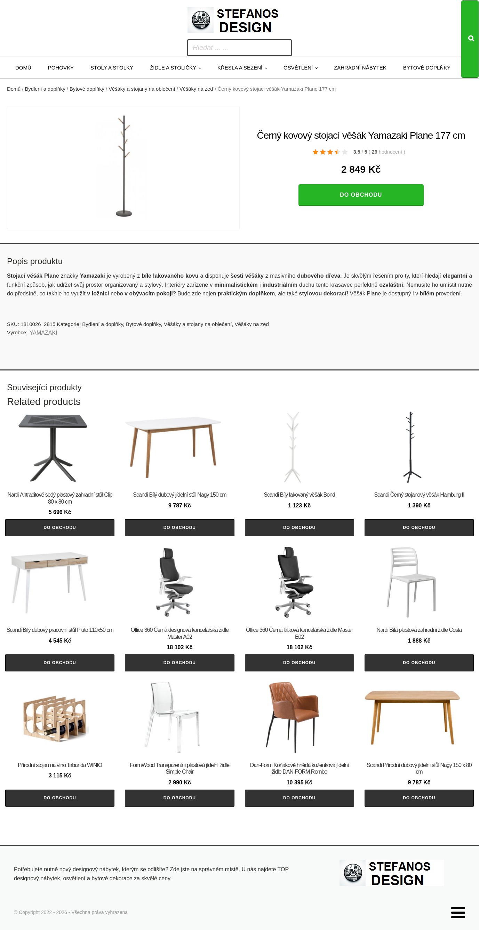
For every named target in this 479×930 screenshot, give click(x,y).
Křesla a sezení (239, 68)
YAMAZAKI (43, 333)
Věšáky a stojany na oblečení (142, 89)
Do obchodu (361, 195)
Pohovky (61, 68)
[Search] (470, 39)
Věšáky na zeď (196, 89)
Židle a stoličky (173, 68)
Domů (23, 68)
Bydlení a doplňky (45, 89)
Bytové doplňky (426, 68)
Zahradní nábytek (360, 68)
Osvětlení (298, 68)
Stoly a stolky (111, 68)
